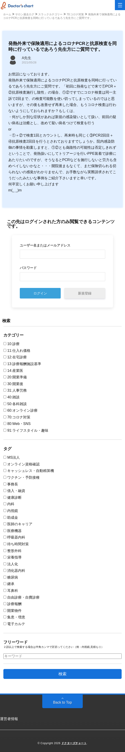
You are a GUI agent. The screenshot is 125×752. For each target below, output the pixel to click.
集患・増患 (14, 617)
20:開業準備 (15, 377)
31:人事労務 (15, 390)
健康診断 (12, 497)
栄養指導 (12, 557)
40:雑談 (11, 397)
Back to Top (62, 702)
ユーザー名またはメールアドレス (45, 245)
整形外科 (12, 551)
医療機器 (12, 531)
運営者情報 (9, 719)
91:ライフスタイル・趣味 (25, 430)
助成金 (10, 517)
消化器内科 (14, 570)
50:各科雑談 (15, 404)
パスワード (28, 268)
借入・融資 (14, 491)
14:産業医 (13, 371)
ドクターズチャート (74, 743)
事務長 (10, 484)
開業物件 (12, 611)
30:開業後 (13, 384)
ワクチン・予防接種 (21, 477)
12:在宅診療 (15, 357)
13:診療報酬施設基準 (22, 364)
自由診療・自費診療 (21, 597)
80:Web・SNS (17, 424)
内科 (8, 504)
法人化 (10, 564)
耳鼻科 (10, 591)
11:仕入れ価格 (16, 350)
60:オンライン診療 (20, 410)
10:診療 (11, 344)
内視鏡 (10, 511)
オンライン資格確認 (21, 464)
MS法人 (11, 457)
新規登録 (85, 293)
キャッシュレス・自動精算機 (28, 471)
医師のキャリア (17, 524)
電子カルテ (14, 624)
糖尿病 (10, 577)
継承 (8, 584)
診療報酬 (12, 604)
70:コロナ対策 (16, 417)
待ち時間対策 (16, 544)
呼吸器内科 (14, 537)
